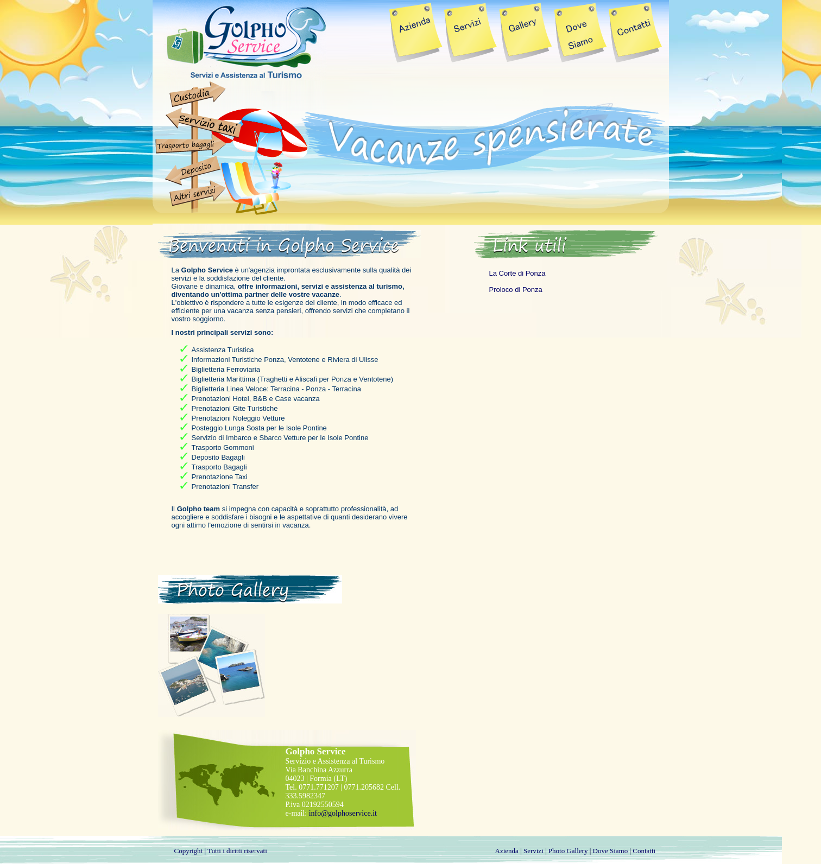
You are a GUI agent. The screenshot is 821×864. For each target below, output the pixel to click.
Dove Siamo (610, 851)
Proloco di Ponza (515, 289)
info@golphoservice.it (343, 813)
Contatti (644, 851)
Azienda (507, 851)
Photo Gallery (568, 851)
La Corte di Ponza (517, 273)
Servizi (533, 851)
